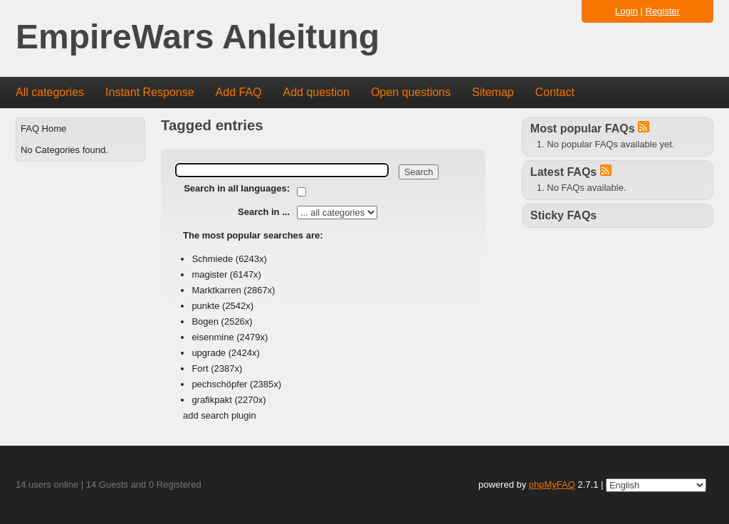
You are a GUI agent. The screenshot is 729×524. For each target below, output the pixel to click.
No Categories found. (64, 150)
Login (626, 11)
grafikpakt (211, 399)
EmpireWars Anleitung (197, 37)
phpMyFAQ (552, 484)
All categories (50, 92)
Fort (200, 368)
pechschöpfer (219, 384)
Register (663, 11)
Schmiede (212, 258)
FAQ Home (43, 128)
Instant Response (149, 92)
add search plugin (219, 415)
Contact (555, 92)
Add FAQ (239, 92)
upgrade (209, 352)
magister (209, 274)
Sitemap (493, 92)
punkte (205, 305)
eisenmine (213, 337)
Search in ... (264, 211)
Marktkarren (216, 290)
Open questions (411, 92)
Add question (316, 92)
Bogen (205, 321)
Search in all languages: (237, 188)
